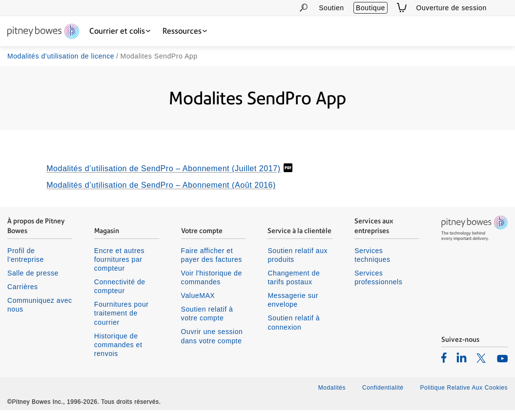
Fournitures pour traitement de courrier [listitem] (121, 317)
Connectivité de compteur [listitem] (119, 290)
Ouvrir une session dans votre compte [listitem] (212, 340)
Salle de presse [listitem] (33, 277)
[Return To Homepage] (43, 31)
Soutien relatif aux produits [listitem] (298, 259)
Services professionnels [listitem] (378, 281)
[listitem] (444, 361)
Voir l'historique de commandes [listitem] (211, 281)
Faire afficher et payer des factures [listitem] (211, 259)
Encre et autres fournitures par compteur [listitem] (119, 263)
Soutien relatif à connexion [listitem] (294, 326)
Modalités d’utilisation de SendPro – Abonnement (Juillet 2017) (163, 173)
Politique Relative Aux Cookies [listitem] (464, 392)
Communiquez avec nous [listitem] (39, 308)
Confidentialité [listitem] (383, 392)
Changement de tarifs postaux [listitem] (294, 281)
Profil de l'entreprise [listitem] (25, 259)
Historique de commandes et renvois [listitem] (118, 348)
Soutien (331, 8)
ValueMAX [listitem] (198, 299)
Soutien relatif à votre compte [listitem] (207, 318)
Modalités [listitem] (332, 392)
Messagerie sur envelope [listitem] (293, 304)
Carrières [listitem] (22, 291)
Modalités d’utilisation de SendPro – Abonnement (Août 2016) (161, 189)
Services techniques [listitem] (372, 259)
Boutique (370, 8)
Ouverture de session (451, 8)
